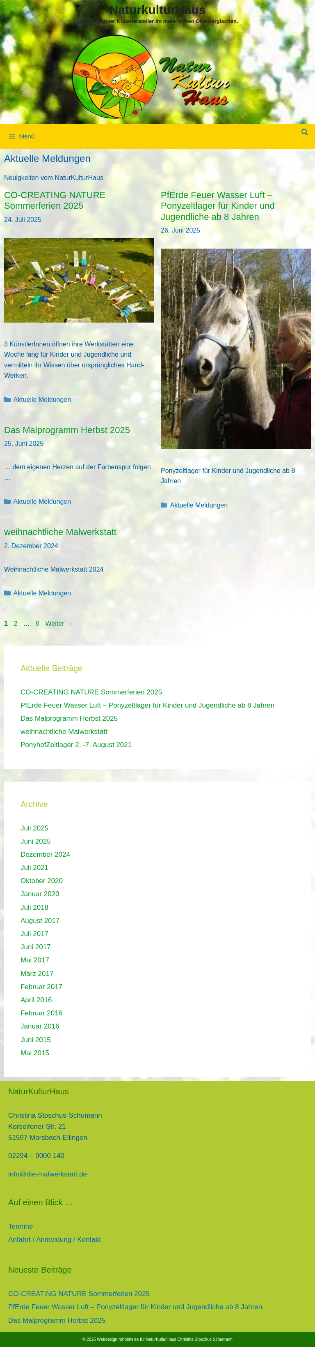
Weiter (59, 623)
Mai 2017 (35, 960)
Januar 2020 (40, 894)
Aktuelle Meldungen (42, 399)
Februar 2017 (41, 987)
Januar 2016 (40, 1026)
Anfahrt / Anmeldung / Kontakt (54, 1239)
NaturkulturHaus (157, 9)
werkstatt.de (68, 1174)
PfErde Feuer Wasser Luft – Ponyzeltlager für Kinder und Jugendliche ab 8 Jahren (218, 206)
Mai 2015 (35, 1053)
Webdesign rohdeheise (118, 1339)
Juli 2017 (34, 934)
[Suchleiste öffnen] (304, 132)
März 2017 (37, 974)
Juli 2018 (34, 907)
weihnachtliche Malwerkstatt (60, 532)
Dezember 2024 (45, 854)
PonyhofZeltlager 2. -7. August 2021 (76, 745)
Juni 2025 (36, 841)
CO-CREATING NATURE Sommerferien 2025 (54, 200)
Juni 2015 (36, 1040)
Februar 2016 (41, 1013)
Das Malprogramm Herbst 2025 (67, 430)
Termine (20, 1226)
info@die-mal (28, 1174)
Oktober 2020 (42, 881)
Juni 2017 (36, 947)
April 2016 (36, 1000)
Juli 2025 (34, 828)
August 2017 (40, 921)
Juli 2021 (34, 868)
